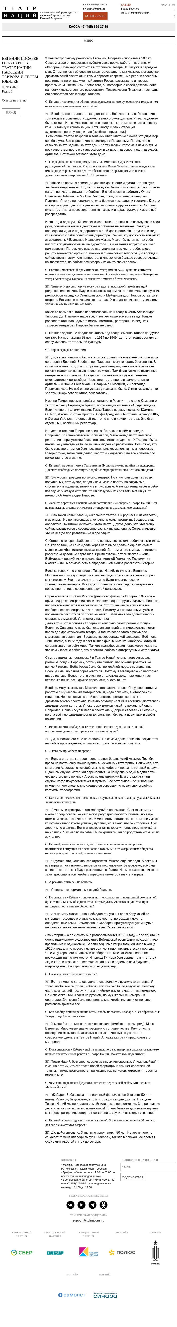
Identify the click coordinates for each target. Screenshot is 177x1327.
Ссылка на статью (14, 100)
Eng (172, 5)
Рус (164, 5)
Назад (11, 112)
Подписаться (132, 1177)
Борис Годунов (130, 8)
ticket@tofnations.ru (94, 8)
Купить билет (95, 15)
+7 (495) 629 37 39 (99, 4)
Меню (88, 40)
